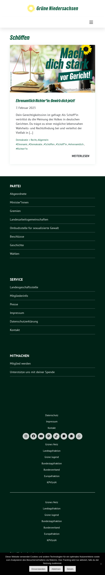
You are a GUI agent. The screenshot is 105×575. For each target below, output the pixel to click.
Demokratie (36, 144)
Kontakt (15, 330)
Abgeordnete (18, 194)
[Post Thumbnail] (52, 68)
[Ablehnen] (101, 563)
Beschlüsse (17, 236)
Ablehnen (56, 569)
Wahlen (14, 254)
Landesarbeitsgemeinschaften (29, 219)
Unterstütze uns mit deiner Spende (32, 372)
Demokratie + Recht (26, 139)
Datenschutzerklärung (24, 321)
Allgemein (43, 139)
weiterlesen (80, 156)
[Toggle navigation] (91, 22)
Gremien (15, 211)
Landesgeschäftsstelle (24, 287)
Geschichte (17, 245)
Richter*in (22, 148)
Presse (14, 304)
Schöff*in (62, 144)
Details (70, 569)
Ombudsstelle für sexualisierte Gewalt (34, 228)
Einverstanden (38, 569)
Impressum (17, 313)
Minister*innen (19, 202)
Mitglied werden (20, 363)
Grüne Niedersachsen (57, 8)
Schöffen (49, 144)
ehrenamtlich (77, 144)
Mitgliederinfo (19, 296)
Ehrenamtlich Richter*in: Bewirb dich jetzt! (45, 100)
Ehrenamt (22, 144)
